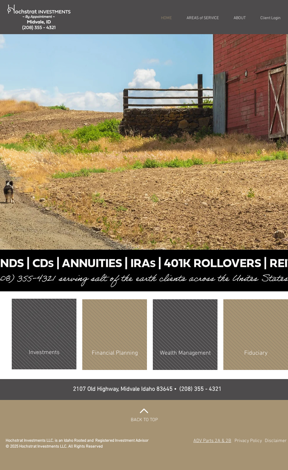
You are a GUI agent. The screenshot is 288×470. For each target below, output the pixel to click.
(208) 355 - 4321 (200, 389)
